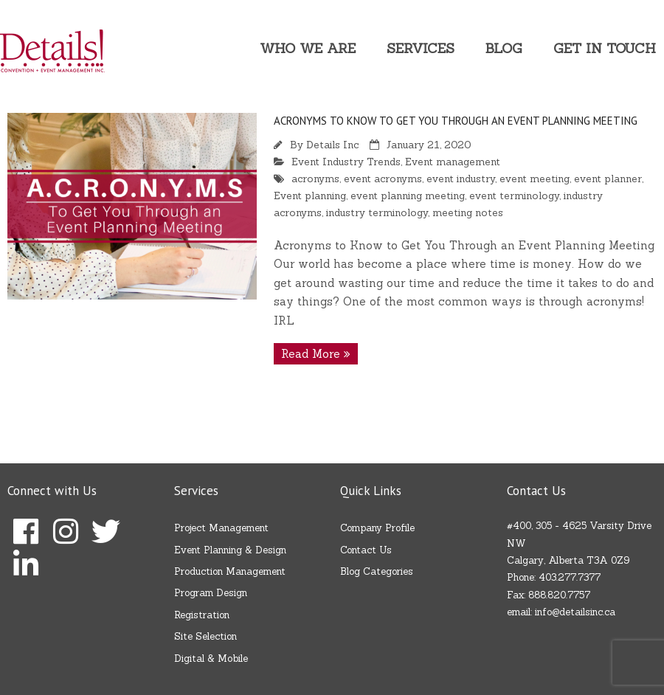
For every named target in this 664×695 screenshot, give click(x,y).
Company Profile (377, 528)
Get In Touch (604, 48)
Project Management (221, 528)
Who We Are (308, 48)
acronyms (315, 178)
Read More (310, 354)
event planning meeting (407, 195)
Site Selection (205, 636)
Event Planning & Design (230, 550)
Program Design (210, 593)
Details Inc (332, 144)
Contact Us (366, 550)
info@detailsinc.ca (575, 612)
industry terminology (377, 212)
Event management (452, 161)
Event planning (310, 195)
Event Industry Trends (346, 161)
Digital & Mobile (211, 658)
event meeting (534, 178)
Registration (201, 615)
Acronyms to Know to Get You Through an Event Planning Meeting (455, 121)
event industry (460, 178)
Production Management (230, 571)
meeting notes (467, 212)
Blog (503, 48)
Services (420, 48)
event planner (608, 178)
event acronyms (383, 178)
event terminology (514, 195)
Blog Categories (376, 571)
